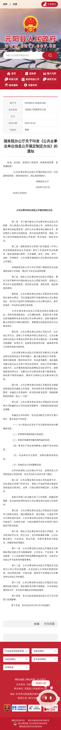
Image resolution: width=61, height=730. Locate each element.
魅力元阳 (49, 73)
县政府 (30, 73)
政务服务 (11, 85)
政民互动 (49, 79)
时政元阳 (11, 79)
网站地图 (19, 679)
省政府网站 (39, 651)
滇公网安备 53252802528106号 (30, 723)
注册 (15, 4)
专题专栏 (30, 85)
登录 (5, 4)
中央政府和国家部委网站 (16, 651)
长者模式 (49, 4)
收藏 (36, 623)
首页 (11, 73)
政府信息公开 (30, 79)
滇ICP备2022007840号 (38, 720)
